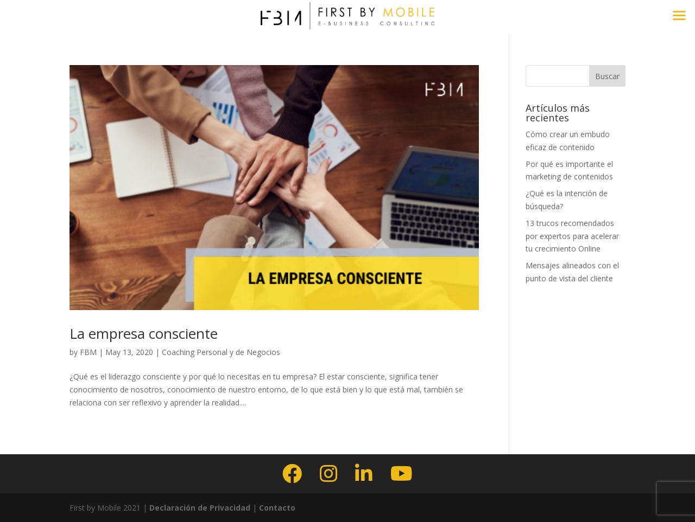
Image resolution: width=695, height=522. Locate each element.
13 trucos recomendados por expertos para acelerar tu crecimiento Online (572, 236)
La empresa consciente (144, 333)
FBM (88, 352)
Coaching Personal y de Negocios (221, 352)
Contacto (277, 507)
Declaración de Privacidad (198, 507)
